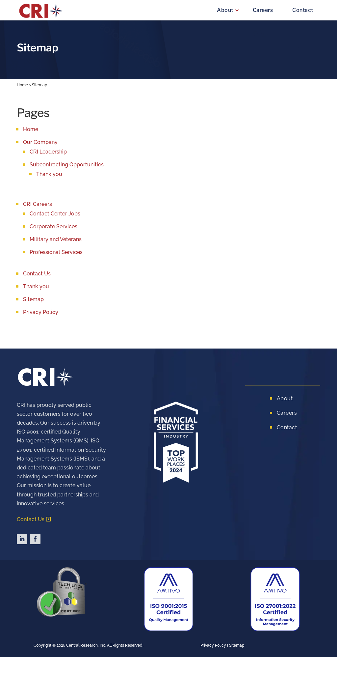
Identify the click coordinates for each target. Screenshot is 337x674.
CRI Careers (37, 204)
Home (22, 85)
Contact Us (37, 273)
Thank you (49, 174)
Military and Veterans (56, 239)
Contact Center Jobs (55, 214)
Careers (263, 10)
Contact (302, 10)
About (225, 10)
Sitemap (33, 299)
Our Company (40, 142)
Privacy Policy (40, 312)
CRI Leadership (48, 152)
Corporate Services (53, 226)
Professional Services (56, 252)
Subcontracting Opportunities (67, 164)
